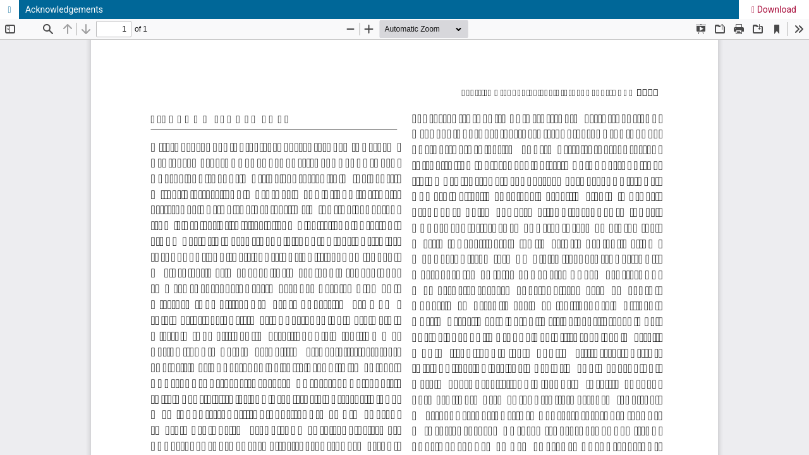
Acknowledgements (64, 9)
